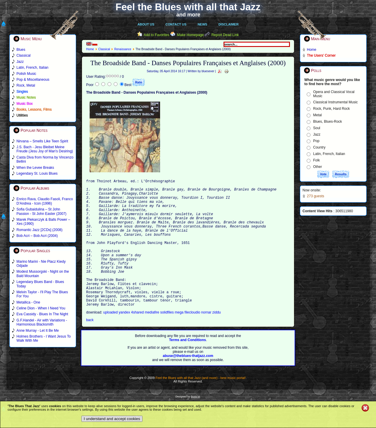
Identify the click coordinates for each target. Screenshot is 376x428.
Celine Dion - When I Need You (40, 308)
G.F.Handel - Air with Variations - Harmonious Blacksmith (41, 322)
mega (179, 340)
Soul (316, 128)
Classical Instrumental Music (335, 102)
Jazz (316, 134)
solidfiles (167, 340)
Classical (104, 49)
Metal (317, 115)
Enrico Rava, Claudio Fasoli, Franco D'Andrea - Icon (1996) (44, 201)
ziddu (216, 340)
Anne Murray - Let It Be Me (37, 330)
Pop (316, 141)
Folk (316, 160)
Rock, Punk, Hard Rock (331, 109)
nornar (206, 340)
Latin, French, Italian (329, 154)
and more (188, 15)
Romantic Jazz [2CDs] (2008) (39, 230)
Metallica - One (28, 302)
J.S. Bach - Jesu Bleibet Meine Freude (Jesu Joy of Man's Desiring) (44, 149)
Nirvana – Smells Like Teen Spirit (42, 141)
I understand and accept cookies (112, 419)
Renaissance (122, 49)
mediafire (152, 340)
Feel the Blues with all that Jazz (187, 6)
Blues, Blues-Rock (327, 121)
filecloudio (192, 340)
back (89, 347)
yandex (125, 340)
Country (319, 147)
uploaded (111, 340)
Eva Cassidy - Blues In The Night (42, 314)
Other (317, 167)
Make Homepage (190, 35)
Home (90, 49)
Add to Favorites (156, 35)
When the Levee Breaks (35, 168)
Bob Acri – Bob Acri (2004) (37, 236)
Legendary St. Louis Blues (37, 173)
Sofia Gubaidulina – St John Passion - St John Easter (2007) (41, 211)
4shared (138, 340)
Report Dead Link (225, 35)
